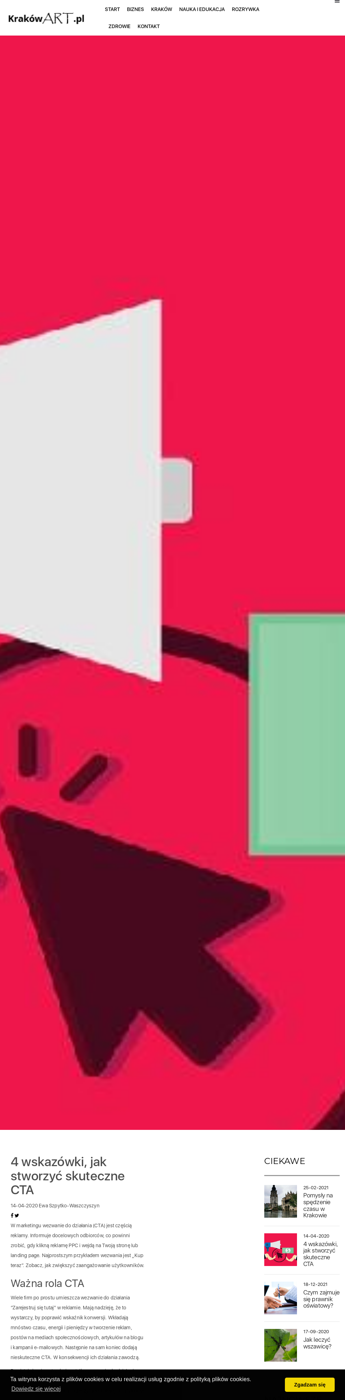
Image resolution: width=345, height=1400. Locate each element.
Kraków (161, 9)
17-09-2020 (316, 1331)
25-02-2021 (316, 1187)
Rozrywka (245, 9)
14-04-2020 (316, 1236)
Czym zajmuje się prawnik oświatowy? (321, 1299)
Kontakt (149, 26)
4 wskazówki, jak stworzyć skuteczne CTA (320, 1253)
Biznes (135, 9)
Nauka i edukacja (202, 9)
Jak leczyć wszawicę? (317, 1343)
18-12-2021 (315, 1284)
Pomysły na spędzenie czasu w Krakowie (318, 1205)
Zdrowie (119, 26)
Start (112, 9)
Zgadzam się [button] (310, 1385)
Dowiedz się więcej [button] (36, 1389)
